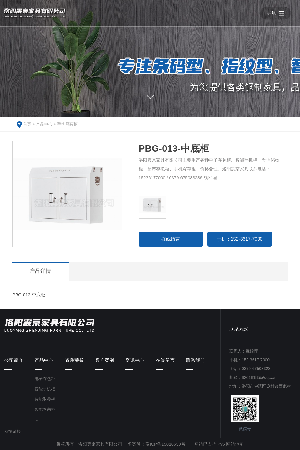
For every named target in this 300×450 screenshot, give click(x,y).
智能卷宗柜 (45, 409)
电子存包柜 (45, 378)
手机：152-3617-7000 (240, 239)
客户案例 (104, 360)
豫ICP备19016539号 (165, 444)
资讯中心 (134, 360)
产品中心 (44, 124)
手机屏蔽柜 (67, 124)
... (36, 419)
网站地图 (235, 444)
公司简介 (13, 360)
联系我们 (195, 360)
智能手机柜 (45, 388)
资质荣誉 (74, 360)
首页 (27, 124)
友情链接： (14, 431)
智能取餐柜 (45, 399)
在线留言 (170, 239)
